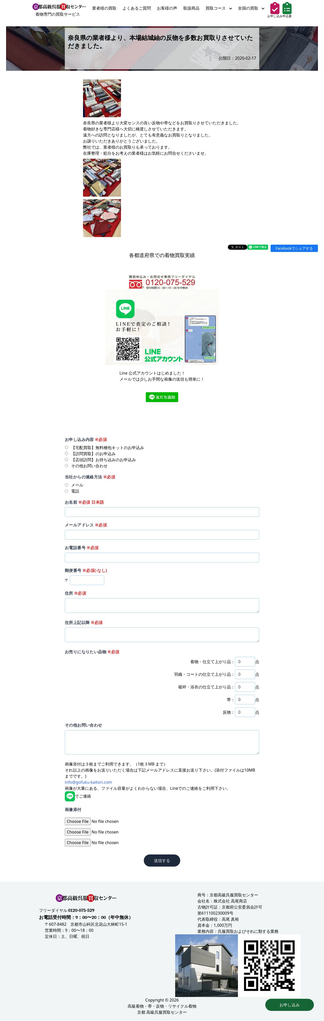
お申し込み (289, 1005)
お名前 (84, 502)
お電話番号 (81, 547)
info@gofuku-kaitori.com (88, 782)
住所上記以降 (84, 622)
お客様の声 (167, 8)
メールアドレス (86, 525)
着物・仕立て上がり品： (212, 661)
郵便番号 (86, 570)
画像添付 (73, 809)
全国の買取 (251, 8)
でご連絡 (78, 796)
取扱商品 (191, 8)
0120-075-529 (81, 910)
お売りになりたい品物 (92, 652)
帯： (231, 699)
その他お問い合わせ (83, 725)
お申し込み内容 (86, 439)
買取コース (219, 8)
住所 (75, 593)
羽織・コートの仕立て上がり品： (204, 674)
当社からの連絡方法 (90, 477)
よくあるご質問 (137, 8)
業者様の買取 (104, 8)
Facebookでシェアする (294, 248)
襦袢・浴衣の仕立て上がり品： (206, 687)
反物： (229, 712)
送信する (162, 860)
